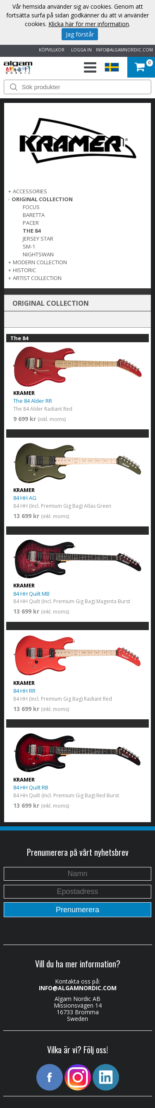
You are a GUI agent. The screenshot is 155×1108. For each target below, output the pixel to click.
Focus (31, 207)
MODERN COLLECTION (40, 262)
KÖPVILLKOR (50, 50)
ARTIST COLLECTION (37, 278)
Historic (24, 270)
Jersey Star (38, 238)
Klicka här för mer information (88, 24)
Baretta (34, 215)
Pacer (31, 222)
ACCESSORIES (30, 191)
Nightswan (38, 254)
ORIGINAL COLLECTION (42, 199)
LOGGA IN (80, 50)
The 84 (32, 230)
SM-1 (29, 246)
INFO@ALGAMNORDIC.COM (124, 50)
